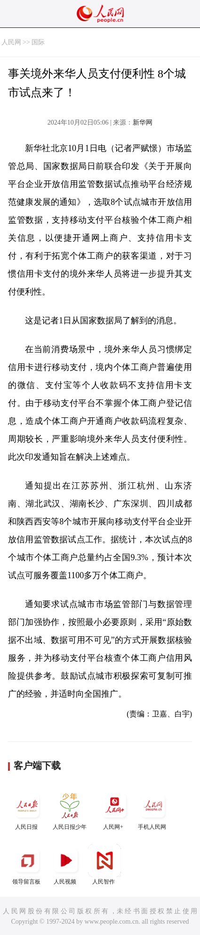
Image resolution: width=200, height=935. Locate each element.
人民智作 (104, 864)
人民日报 (27, 809)
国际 (38, 42)
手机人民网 (152, 809)
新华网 (142, 122)
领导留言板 (27, 864)
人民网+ (114, 809)
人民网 (11, 42)
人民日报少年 (70, 809)
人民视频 (65, 864)
